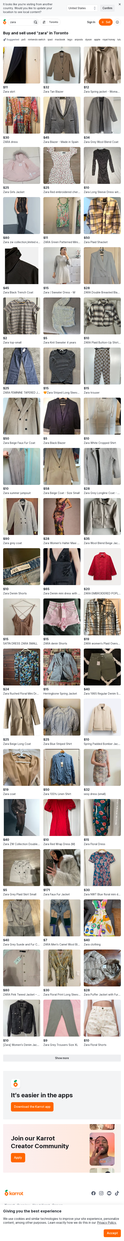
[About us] (117, 22)
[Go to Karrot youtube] (109, 1193)
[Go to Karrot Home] (14, 1193)
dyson (88, 39)
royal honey (109, 39)
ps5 (23, 39)
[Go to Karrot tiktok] (117, 1193)
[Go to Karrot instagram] (101, 1193)
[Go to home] (4, 22)
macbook (60, 39)
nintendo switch (36, 39)
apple (97, 39)
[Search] (35, 22)
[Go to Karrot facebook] (93, 1193)
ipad (50, 39)
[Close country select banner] (119, 4)
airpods (79, 39)
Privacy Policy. (107, 1222)
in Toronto (58, 33)
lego (69, 39)
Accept (112, 1233)
